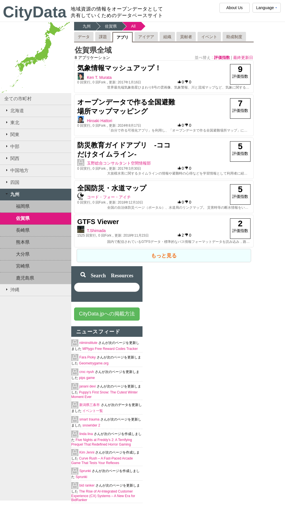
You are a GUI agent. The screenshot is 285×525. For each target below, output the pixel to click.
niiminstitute (88, 343)
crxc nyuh (87, 372)
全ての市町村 (18, 98)
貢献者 (186, 36)
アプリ (123, 37)
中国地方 (16, 170)
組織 (167, 36)
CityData (34, 12)
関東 (11, 134)
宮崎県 (23, 266)
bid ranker (87, 485)
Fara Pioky (88, 357)
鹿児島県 (25, 278)
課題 (103, 36)
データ (84, 36)
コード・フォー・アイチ (109, 197)
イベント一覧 (92, 411)
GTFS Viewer (98, 221)
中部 (11, 146)
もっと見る (164, 256)
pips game (87, 378)
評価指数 (222, 57)
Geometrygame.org (93, 363)
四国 (11, 182)
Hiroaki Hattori (99, 120)
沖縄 (11, 289)
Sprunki (85, 471)
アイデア (146, 36)
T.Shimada (96, 230)
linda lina (86, 434)
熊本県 (23, 242)
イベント (209, 36)
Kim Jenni (87, 452)
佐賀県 (23, 218)
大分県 (23, 254)
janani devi (88, 386)
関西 (11, 158)
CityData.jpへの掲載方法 (107, 314)
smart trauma (89, 419)
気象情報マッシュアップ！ (119, 68)
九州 (11, 194)
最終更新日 (243, 57)
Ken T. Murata (99, 77)
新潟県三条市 (90, 405)
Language (266, 9)
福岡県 (23, 206)
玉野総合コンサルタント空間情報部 (119, 163)
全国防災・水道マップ (111, 188)
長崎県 (23, 230)
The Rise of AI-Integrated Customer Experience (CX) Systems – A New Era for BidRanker (103, 495)
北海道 (14, 110)
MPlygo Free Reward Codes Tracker (110, 349)
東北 (11, 122)
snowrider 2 (91, 425)
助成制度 (234, 36)
